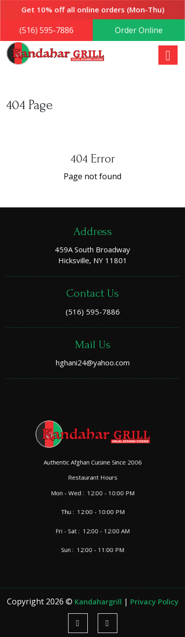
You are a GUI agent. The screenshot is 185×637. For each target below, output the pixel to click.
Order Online (138, 30)
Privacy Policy (154, 601)
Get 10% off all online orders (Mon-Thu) (92, 10)
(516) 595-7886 (47, 30)
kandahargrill (99, 601)
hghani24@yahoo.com (93, 362)
